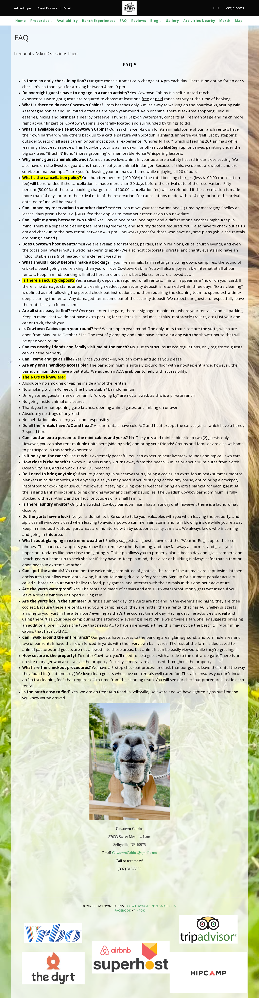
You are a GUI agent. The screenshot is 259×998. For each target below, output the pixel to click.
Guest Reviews (47, 8)
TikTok (139, 910)
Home (20, 20)
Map (239, 20)
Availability (67, 20)
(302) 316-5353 (235, 8)
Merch (224, 20)
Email (67, 8)
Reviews (138, 20)
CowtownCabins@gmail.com (134, 853)
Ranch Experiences (98, 20)
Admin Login (22, 8)
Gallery (172, 20)
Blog (154, 20)
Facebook (122, 910)
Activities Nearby (199, 20)
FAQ (123, 20)
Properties (40, 20)
